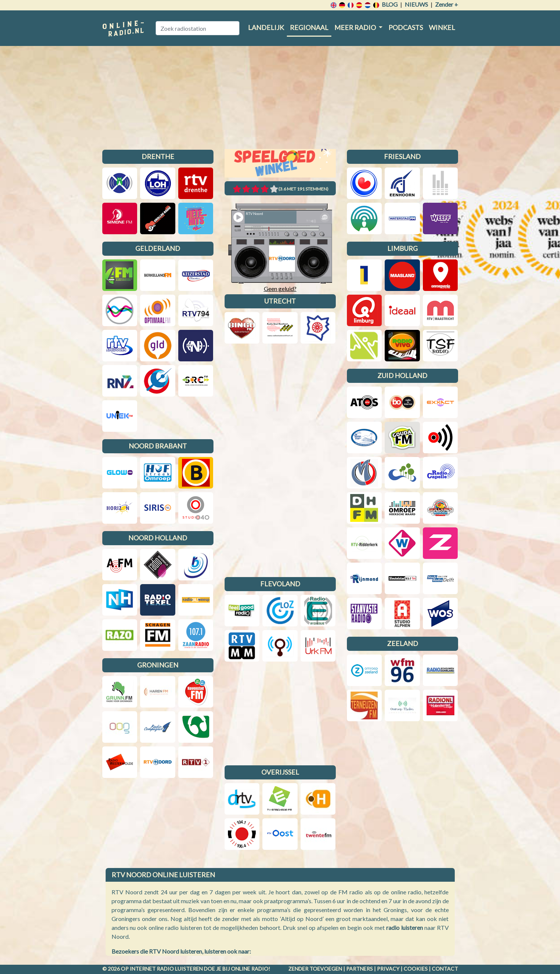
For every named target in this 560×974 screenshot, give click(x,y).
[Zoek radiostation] (197, 28)
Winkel (442, 27)
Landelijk (266, 27)
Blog (390, 4)
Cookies (416, 968)
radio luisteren (404, 927)
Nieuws (416, 4)
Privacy (388, 968)
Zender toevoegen (315, 968)
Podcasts (405, 27)
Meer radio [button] (355, 27)
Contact (445, 968)
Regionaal (309, 27)
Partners (359, 968)
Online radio (249, 968)
